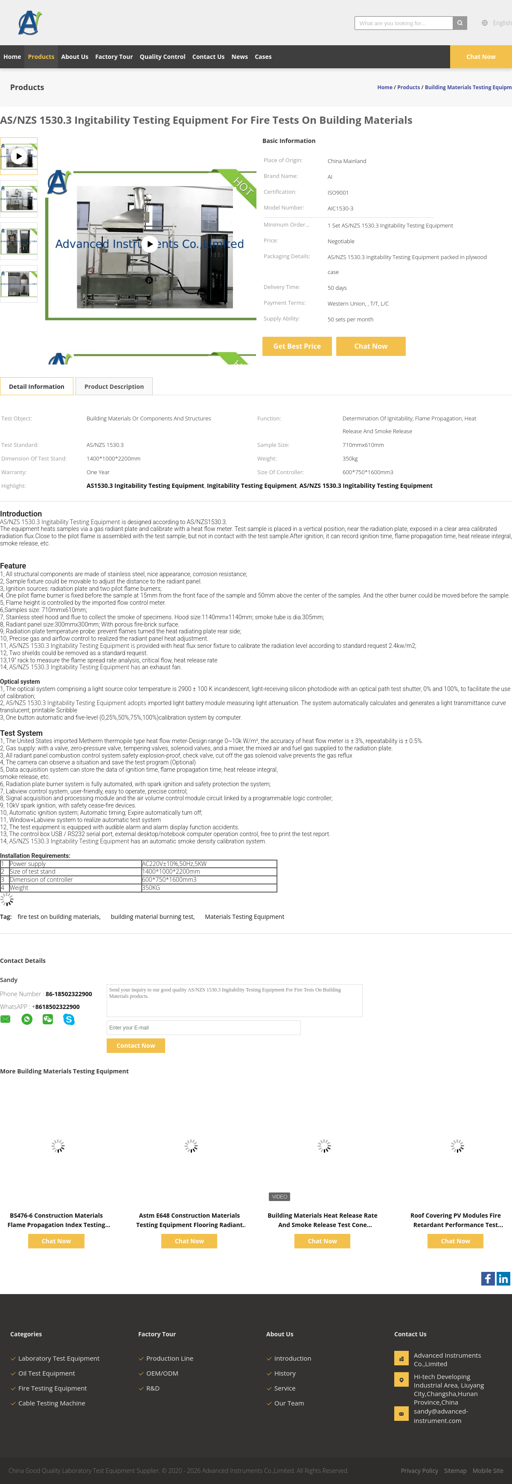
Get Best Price (297, 346)
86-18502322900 (69, 994)
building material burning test (152, 917)
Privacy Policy (419, 1471)
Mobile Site (488, 1471)
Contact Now (135, 1045)
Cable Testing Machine (47, 1403)
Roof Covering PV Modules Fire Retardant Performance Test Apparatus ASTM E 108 (455, 1224)
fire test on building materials (58, 917)
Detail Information (36, 386)
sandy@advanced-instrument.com (441, 1416)
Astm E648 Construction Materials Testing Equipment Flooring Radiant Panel (189, 1224)
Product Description (114, 386)
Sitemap (455, 1471)
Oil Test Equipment (42, 1373)
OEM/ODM (158, 1373)
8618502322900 (57, 1007)
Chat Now (480, 56)
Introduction (288, 1358)
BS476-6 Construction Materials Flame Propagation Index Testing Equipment (56, 1224)
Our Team (285, 1403)
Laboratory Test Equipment (54, 1358)
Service (281, 1388)
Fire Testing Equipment (48, 1388)
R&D (149, 1388)
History (281, 1373)
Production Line (165, 1358)
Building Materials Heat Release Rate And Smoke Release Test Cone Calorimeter (323, 1224)
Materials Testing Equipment (244, 917)
